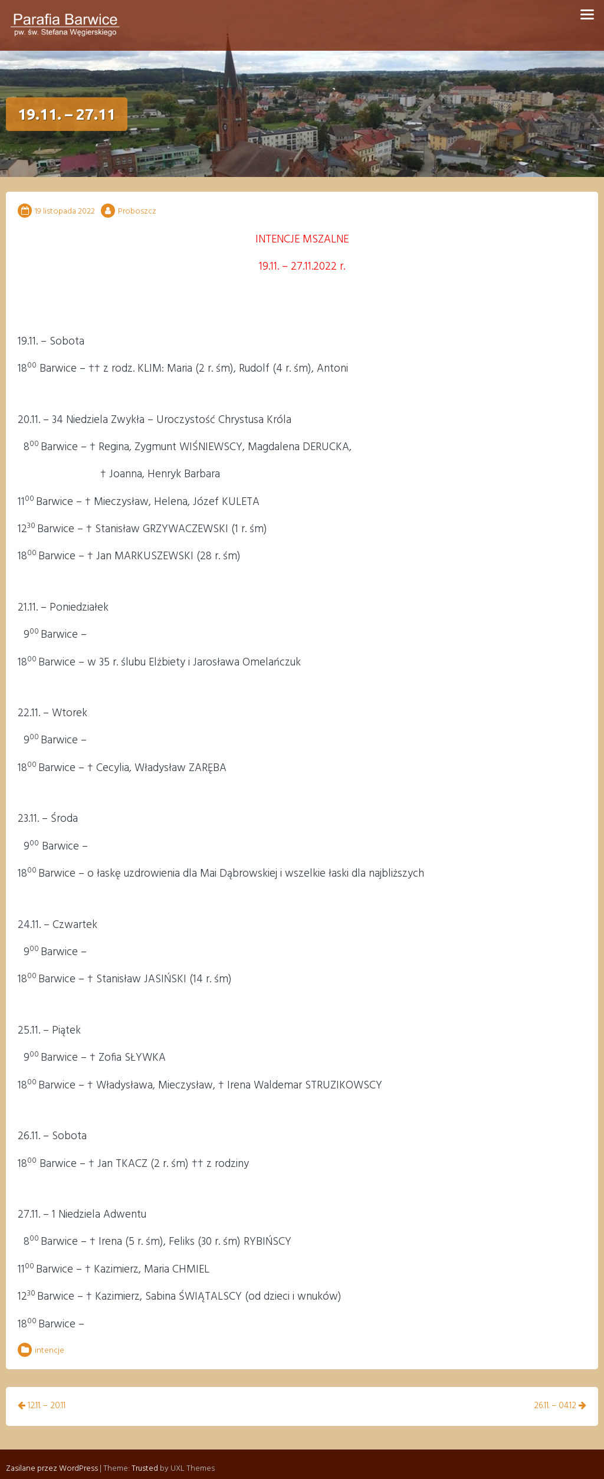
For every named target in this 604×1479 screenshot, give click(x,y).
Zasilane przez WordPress (52, 1458)
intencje (49, 1350)
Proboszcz (137, 211)
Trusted (145, 1458)
